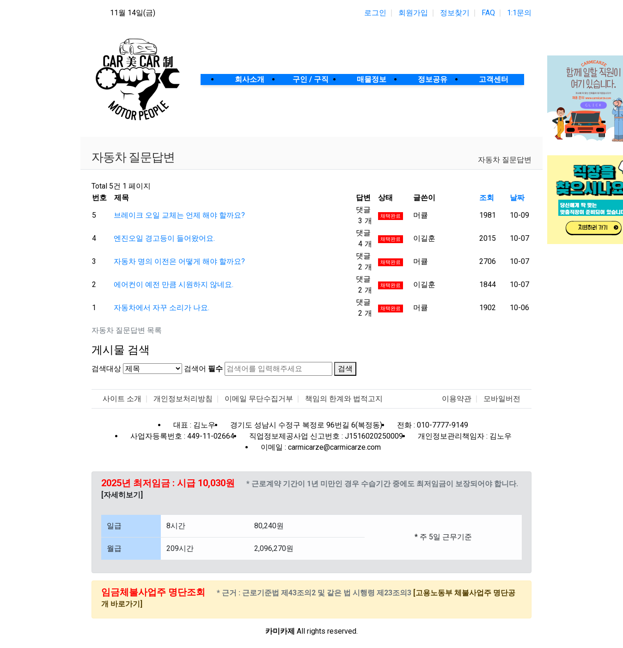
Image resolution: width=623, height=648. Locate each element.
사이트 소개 (122, 398)
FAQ (488, 12)
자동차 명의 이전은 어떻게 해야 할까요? (179, 261)
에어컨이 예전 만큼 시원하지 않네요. (173, 284)
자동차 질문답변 (504, 159)
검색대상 (106, 368)
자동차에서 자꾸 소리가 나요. (161, 307)
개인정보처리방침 (183, 398)
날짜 (517, 197)
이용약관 (456, 398)
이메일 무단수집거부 (259, 398)
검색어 (203, 368)
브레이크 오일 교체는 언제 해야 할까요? (179, 215)
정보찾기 (455, 12)
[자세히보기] (122, 494)
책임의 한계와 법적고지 (344, 398)
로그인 (375, 12)
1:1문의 (519, 12)
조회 (486, 197)
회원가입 (413, 12)
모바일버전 (501, 398)
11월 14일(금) (132, 12)
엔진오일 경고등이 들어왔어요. (164, 238)
